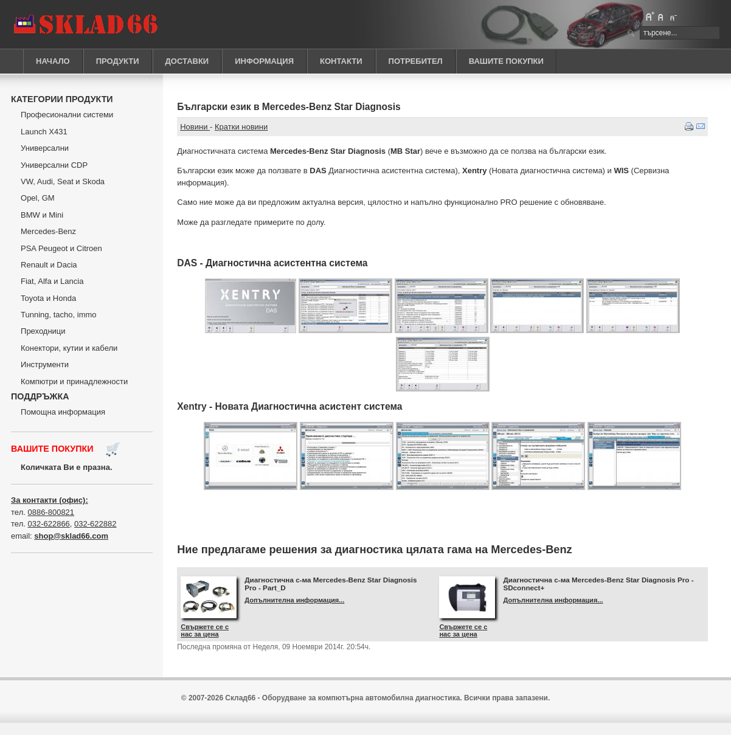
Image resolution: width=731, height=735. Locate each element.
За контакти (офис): (49, 500)
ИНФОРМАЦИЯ (264, 61)
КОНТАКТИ (341, 61)
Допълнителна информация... (294, 600)
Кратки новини (241, 126)
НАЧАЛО (53, 61)
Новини (195, 126)
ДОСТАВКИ (187, 61)
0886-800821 (50, 512)
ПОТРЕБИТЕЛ (416, 61)
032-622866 (48, 523)
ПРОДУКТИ (117, 61)
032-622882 (95, 523)
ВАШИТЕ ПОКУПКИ (506, 61)
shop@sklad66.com (71, 535)
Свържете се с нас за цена (205, 630)
